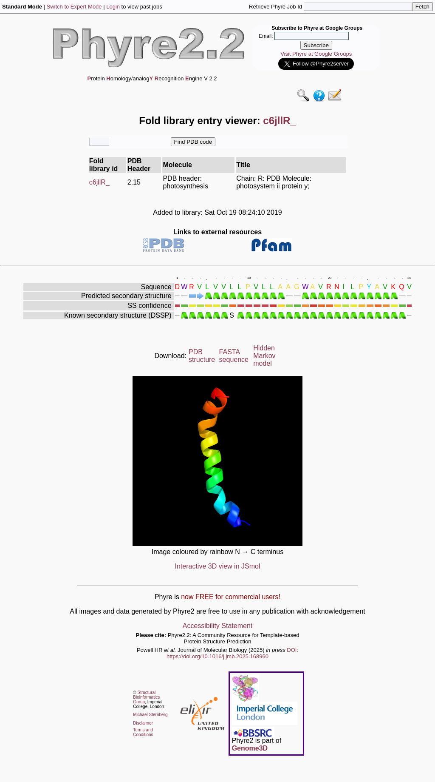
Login (113, 6)
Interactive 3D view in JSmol (217, 566)
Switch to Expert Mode (74, 6)
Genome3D (250, 748)
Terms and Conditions (143, 732)
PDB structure (202, 355)
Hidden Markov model (264, 355)
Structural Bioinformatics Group (146, 697)
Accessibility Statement (218, 625)
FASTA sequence (234, 355)
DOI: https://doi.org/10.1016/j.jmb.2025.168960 (232, 653)
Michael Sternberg (150, 714)
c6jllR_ (99, 182)
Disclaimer (143, 723)
